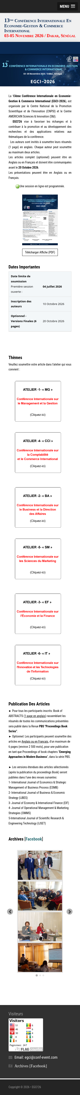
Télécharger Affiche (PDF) (40, 252)
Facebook (34, 839)
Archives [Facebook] (31, 1066)
